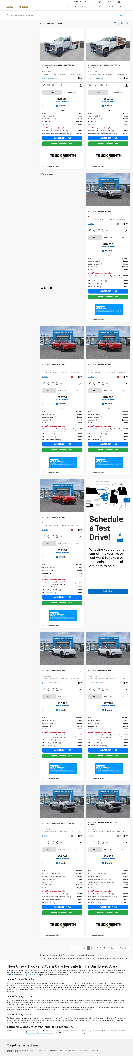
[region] (62, 124)
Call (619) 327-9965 (62, 138)
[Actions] (80, 66)
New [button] (68, 7)
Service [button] (101, 7)
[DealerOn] (12, 1050)
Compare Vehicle (52, 166)
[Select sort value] (115, 24)
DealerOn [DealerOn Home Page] (34, 1050)
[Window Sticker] (80, 85)
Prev (83, 948)
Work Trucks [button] (86, 7)
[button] (82, 44)
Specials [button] (94, 7)
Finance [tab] (72, 92)
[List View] (127, 24)
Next (106, 948)
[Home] (64, 7)
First (75, 948)
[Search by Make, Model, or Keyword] (63, 15)
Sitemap (40, 1050)
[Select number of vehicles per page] (124, 948)
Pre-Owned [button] (76, 7)
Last (114, 948)
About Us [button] (123, 7)
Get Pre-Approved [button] (112, 7)
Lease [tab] (121, 237)
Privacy (46, 1050)
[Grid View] (121, 24)
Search (121, 15)
